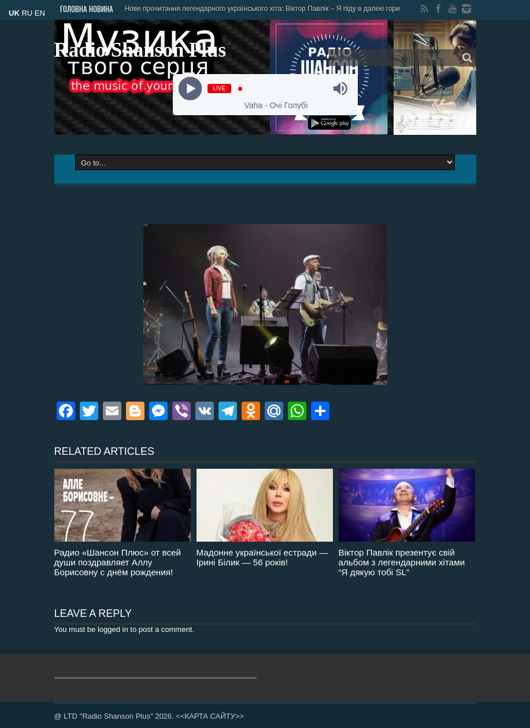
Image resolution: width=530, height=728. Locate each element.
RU (26, 13)
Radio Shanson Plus (140, 50)
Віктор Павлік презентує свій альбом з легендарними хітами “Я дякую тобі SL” (402, 562)
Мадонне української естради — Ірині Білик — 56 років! (262, 557)
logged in (113, 629)
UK (14, 13)
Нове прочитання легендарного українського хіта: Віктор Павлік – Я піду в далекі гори (262, 9)
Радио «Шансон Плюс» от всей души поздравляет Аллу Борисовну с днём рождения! (117, 562)
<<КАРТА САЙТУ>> (210, 716)
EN (40, 13)
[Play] (190, 89)
